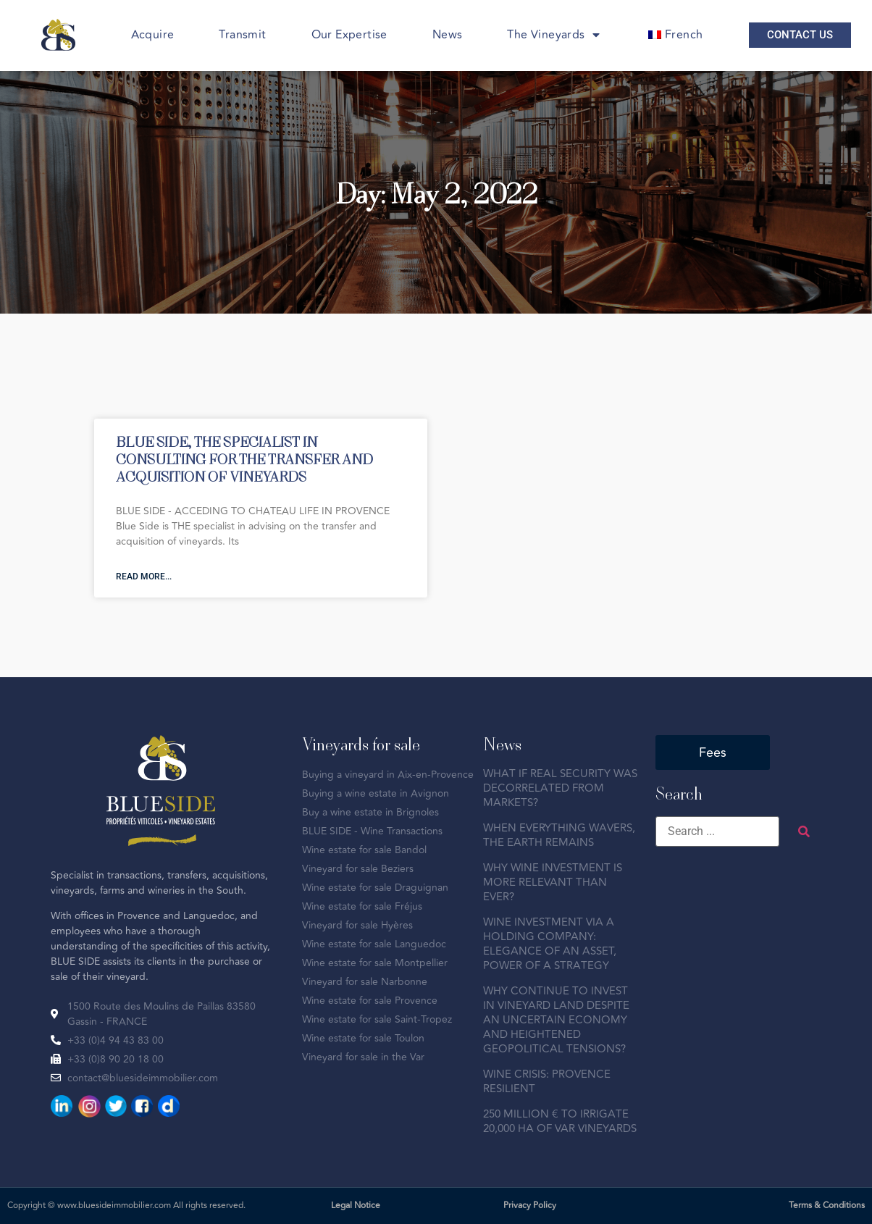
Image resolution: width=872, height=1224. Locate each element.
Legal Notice (355, 1205)
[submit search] (804, 832)
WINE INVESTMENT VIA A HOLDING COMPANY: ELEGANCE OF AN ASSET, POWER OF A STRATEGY (549, 944)
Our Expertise (349, 34)
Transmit (242, 34)
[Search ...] (717, 831)
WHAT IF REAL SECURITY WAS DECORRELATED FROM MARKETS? (560, 788)
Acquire (153, 34)
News (447, 34)
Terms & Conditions (827, 1205)
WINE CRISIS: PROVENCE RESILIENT (547, 1081)
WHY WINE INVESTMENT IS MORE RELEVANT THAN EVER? (552, 882)
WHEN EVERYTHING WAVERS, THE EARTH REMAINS (559, 835)
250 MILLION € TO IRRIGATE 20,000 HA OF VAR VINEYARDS (560, 1121)
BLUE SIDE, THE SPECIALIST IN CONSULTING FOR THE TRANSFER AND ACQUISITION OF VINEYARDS (244, 458)
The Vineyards (553, 35)
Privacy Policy (529, 1205)
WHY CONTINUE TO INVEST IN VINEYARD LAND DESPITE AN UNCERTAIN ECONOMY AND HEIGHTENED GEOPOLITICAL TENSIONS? (556, 1020)
